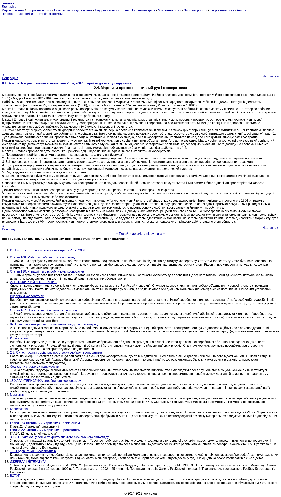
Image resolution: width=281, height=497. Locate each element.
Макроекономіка (169, 10)
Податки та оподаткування (73, 10)
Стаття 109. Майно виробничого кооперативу (42, 257)
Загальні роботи (195, 10)
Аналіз (241, 10)
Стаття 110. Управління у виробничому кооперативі (47, 271)
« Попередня (10, 76)
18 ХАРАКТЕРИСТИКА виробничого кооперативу (45, 380)
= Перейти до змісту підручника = (140, 233)
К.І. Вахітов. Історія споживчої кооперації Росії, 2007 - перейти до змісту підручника (67, 83)
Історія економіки (39, 10)
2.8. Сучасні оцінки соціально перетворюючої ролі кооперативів (56, 352)
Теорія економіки (222, 10)
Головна (7, 13)
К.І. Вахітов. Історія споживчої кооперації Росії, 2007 (47, 250)
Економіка (9, 6)
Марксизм (17, 394)
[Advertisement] (140, 43)
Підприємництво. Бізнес (112, 10)
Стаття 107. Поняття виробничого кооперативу (44, 310)
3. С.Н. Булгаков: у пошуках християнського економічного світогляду (59, 437)
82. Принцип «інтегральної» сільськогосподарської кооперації (54, 324)
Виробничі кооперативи (27, 296)
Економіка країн (143, 10)
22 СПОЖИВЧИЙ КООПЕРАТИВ (33, 282)
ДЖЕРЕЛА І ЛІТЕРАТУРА (28, 461)
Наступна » (270, 76)
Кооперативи (19, 338)
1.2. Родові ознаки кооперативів (33, 451)
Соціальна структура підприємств (34, 366)
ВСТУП (15, 475)
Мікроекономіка (13, 10)
